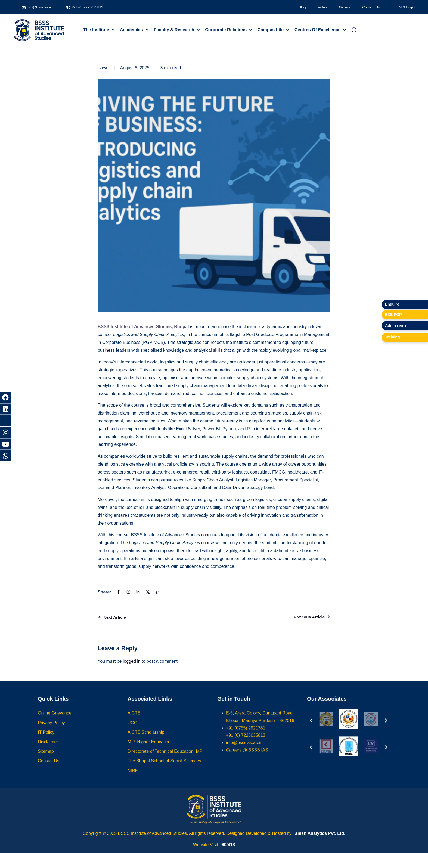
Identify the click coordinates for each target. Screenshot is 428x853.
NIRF (133, 775)
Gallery (344, 7)
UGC (132, 728)
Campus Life (271, 29)
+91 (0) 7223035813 (87, 7)
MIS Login (407, 7)
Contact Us (371, 7)
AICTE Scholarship (146, 737)
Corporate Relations (226, 29)
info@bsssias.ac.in (42, 7)
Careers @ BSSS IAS (247, 755)
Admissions (396, 325)
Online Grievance (55, 718)
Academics (131, 29)
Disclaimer (48, 747)
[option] (326, 724)
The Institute (96, 29)
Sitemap (46, 756)
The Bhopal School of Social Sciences (164, 766)
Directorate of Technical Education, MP (165, 756)
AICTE (134, 718)
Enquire (392, 304)
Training (392, 337)
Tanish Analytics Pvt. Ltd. (319, 833)
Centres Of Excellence (317, 29)
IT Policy (46, 737)
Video (322, 7)
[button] (311, 724)
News (103, 68)
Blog (302, 7)
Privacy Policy (51, 728)
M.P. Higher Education (149, 747)
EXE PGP (393, 314)
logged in (132, 661)
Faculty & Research (174, 29)
